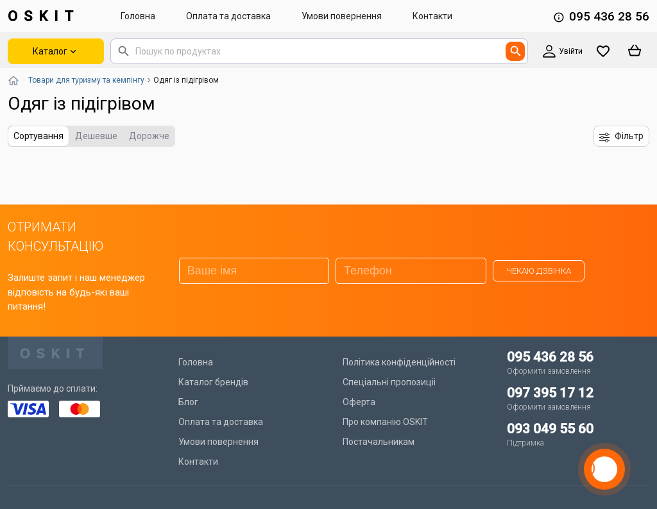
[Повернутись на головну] (13, 80)
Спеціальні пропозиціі (389, 382)
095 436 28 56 (609, 16)
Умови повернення (342, 16)
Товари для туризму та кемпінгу (86, 80)
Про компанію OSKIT (385, 422)
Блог (188, 402)
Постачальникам (378, 442)
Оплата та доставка (228, 16)
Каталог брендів (213, 382)
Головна (138, 16)
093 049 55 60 (550, 429)
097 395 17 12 (550, 393)
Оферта (359, 402)
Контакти (432, 16)
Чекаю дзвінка (538, 271)
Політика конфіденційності (399, 362)
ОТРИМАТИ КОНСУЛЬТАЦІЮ (55, 236)
